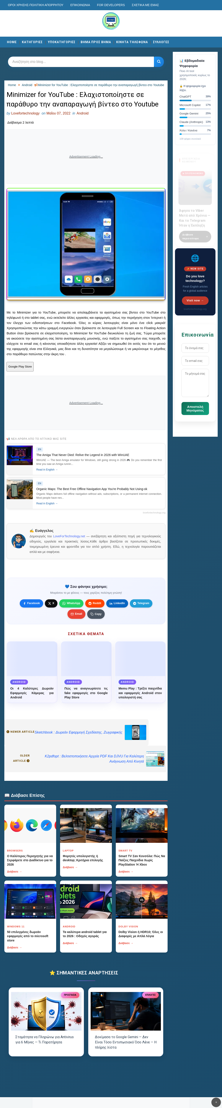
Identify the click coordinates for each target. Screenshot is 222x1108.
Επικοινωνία (80, 5)
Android (82, 113)
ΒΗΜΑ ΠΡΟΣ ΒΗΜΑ (96, 42)
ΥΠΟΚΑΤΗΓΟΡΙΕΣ (61, 42)
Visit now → (195, 300)
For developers (111, 5)
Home (12, 42)
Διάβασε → (14, 871)
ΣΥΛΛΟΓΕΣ (161, 42)
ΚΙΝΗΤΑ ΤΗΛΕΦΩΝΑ (132, 42)
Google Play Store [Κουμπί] (20, 366)
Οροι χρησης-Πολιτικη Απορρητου (35, 5)
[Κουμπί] (159, 62)
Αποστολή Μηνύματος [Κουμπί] (195, 408)
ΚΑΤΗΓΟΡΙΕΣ (32, 42)
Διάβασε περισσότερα (195, 233)
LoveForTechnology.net (69, 536)
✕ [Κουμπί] (216, 1102)
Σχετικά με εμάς (145, 5)
